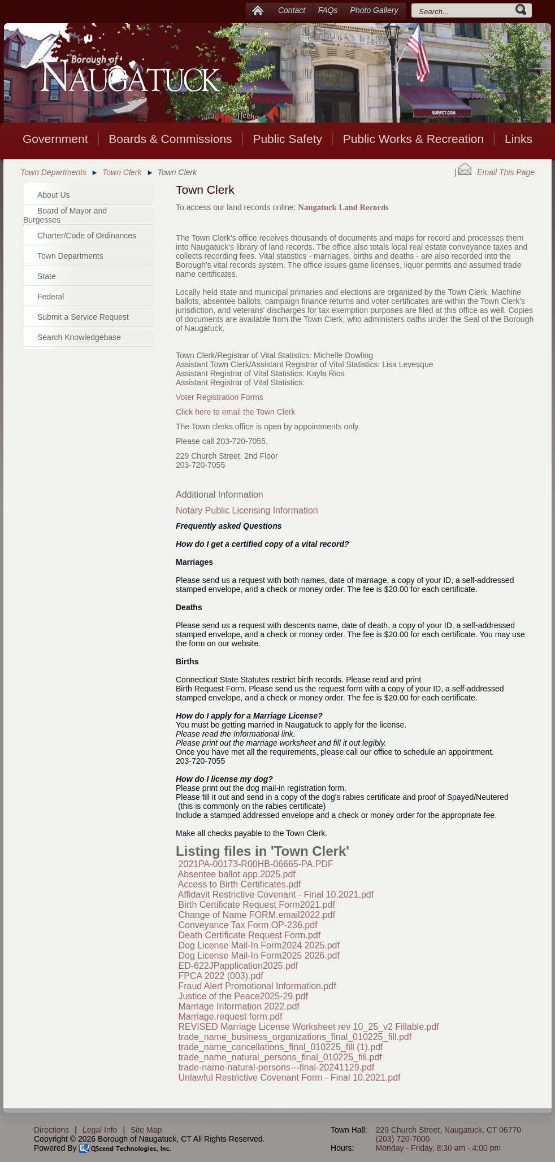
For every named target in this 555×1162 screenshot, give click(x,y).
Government (55, 138)
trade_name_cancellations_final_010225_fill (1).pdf (280, 1047)
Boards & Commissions (170, 138)
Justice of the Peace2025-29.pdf (243, 996)
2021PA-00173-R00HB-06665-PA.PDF (255, 864)
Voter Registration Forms (219, 397)
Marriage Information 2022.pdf (238, 1006)
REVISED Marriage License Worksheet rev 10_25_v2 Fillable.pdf (308, 1027)
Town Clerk (122, 172)
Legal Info (100, 1129)
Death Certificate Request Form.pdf (249, 935)
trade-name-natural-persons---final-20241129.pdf (276, 1067)
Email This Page (496, 172)
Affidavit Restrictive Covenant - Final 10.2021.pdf (276, 894)
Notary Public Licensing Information (247, 510)
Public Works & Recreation (413, 138)
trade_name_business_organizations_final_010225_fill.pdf (294, 1037)
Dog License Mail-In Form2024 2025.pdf (259, 945)
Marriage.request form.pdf (230, 1016)
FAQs (328, 10)
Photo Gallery (374, 10)
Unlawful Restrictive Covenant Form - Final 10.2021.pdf (289, 1077)
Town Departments (53, 172)
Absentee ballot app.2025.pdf (237, 874)
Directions (51, 1129)
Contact (291, 10)
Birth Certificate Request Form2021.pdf (256, 904)
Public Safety (287, 138)
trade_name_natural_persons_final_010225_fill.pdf (279, 1057)
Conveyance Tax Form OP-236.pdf (247, 925)
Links (518, 138)
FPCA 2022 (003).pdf (220, 976)
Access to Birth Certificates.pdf (239, 884)
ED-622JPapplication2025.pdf (238, 965)
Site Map (146, 1129)
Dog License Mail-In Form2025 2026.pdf (259, 955)
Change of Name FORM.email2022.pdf (256, 915)
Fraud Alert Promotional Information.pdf (257, 986)
